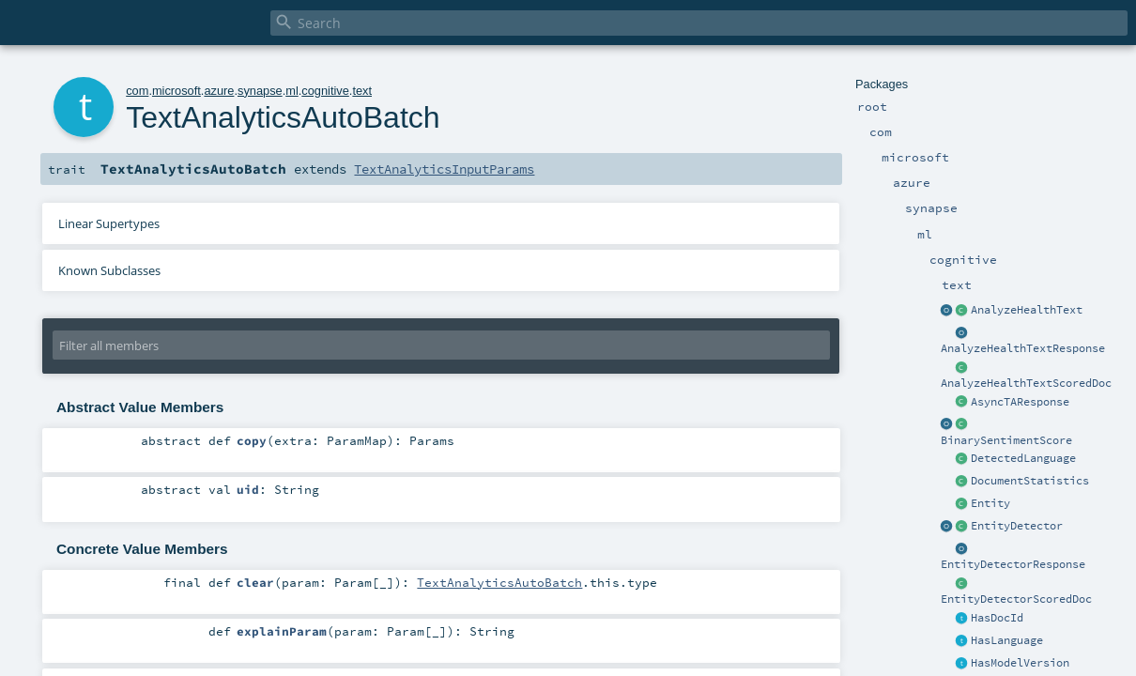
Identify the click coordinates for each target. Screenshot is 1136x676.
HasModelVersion (1020, 662)
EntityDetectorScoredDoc (1016, 599)
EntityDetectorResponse (1013, 564)
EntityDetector (1017, 525)
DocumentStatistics (1030, 480)
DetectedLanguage (1023, 458)
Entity (990, 503)
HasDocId (997, 617)
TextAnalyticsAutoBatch (499, 582)
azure (219, 91)
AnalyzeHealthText (1026, 309)
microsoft (176, 91)
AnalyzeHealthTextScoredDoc (1026, 383)
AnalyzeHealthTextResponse (1023, 348)
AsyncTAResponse (1020, 401)
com (137, 91)
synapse (260, 91)
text (362, 91)
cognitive (325, 91)
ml (292, 91)
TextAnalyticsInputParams (444, 169)
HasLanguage (1007, 640)
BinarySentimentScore (1006, 440)
